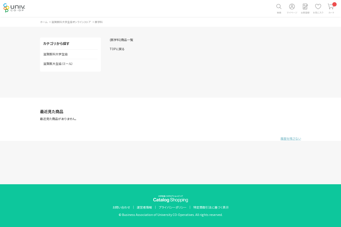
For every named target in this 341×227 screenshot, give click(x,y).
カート (332, 8)
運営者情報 (144, 207)
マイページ (292, 12)
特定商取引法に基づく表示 (211, 207)
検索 (279, 12)
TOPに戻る (117, 49)
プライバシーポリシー (173, 207)
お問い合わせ (121, 207)
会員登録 (305, 12)
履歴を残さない (291, 138)
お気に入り (318, 12)
